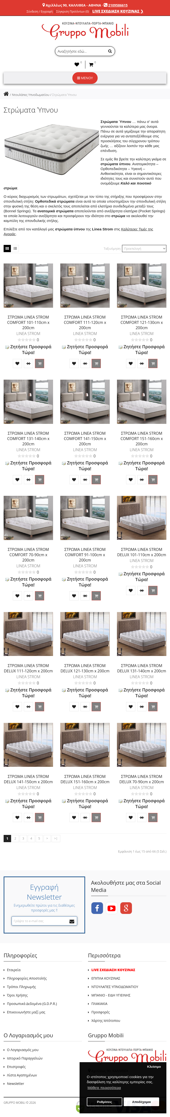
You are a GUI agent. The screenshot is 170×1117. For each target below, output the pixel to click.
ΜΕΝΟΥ (85, 78)
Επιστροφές (16, 1066)
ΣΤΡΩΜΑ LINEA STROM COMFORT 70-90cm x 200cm (28, 555)
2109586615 (118, 5)
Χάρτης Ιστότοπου (105, 1020)
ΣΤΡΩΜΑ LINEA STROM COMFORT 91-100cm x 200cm (85, 555)
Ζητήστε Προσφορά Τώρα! (28, 349)
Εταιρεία (13, 970)
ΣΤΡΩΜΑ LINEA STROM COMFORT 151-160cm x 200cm (142, 439)
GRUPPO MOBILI (14, 1103)
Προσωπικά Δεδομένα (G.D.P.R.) (32, 1003)
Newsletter (15, 1083)
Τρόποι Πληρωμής (21, 986)
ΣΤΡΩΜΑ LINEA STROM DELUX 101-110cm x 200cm (141, 552)
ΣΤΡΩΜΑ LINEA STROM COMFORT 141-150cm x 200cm (85, 439)
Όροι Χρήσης (17, 995)
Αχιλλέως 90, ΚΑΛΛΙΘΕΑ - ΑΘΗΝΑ (73, 5)
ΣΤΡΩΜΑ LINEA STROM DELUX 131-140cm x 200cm (141, 668)
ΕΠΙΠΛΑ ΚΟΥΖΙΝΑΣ (105, 978)
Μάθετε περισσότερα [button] (104, 1088)
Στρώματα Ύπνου (64, 94)
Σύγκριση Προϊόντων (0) (72, 11)
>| (56, 838)
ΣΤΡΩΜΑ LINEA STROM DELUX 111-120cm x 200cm (28, 668)
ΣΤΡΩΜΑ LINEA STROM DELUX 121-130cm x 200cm (85, 668)
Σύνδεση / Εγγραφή (40, 11)
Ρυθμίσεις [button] (104, 1102)
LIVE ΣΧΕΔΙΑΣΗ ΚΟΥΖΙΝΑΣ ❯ (117, 11)
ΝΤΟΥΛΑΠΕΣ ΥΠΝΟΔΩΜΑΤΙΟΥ (114, 986)
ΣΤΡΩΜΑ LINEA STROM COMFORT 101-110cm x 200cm (28, 322)
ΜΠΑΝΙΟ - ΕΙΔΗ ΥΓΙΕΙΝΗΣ (110, 995)
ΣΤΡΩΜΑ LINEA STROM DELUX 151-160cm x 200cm (85, 779)
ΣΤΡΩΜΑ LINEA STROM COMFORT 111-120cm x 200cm (85, 322)
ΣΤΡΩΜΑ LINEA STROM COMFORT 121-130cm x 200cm (142, 322)
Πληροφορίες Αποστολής (27, 978)
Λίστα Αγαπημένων (22, 1075)
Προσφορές (100, 1012)
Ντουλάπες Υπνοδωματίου (30, 94)
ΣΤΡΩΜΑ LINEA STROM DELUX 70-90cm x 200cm (141, 779)
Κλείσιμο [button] (154, 1066)
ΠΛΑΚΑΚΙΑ (99, 1003)
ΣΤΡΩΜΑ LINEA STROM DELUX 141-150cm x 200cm (28, 779)
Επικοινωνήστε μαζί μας (26, 1012)
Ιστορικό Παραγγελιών (24, 1058)
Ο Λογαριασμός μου (22, 1049)
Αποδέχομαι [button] (141, 1102)
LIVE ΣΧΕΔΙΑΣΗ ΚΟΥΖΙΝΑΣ (113, 970)
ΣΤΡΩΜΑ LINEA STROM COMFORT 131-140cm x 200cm (28, 439)
